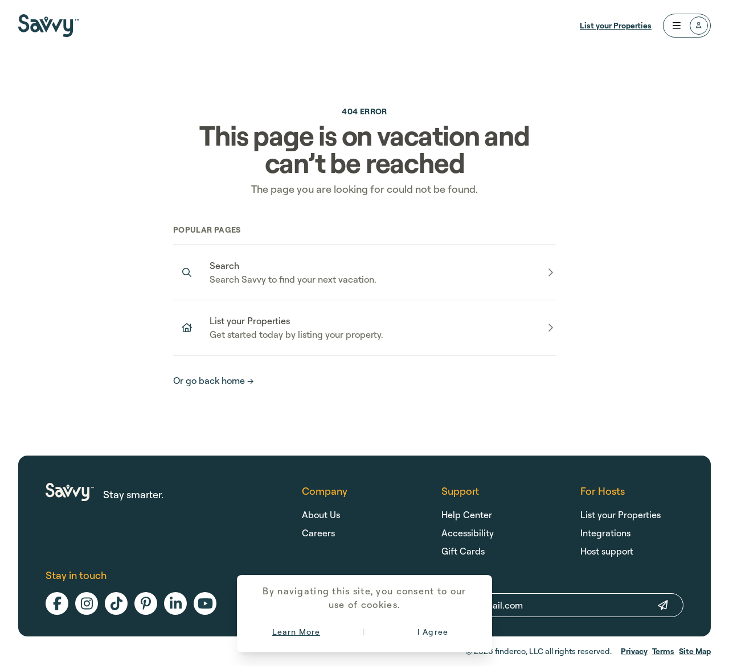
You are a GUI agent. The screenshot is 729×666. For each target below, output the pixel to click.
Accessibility (467, 533)
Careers (318, 533)
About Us (321, 514)
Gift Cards (463, 551)
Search (224, 265)
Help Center (466, 514)
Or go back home (213, 380)
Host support (606, 551)
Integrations (605, 533)
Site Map (695, 651)
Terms (663, 651)
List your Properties (616, 25)
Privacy (634, 651)
